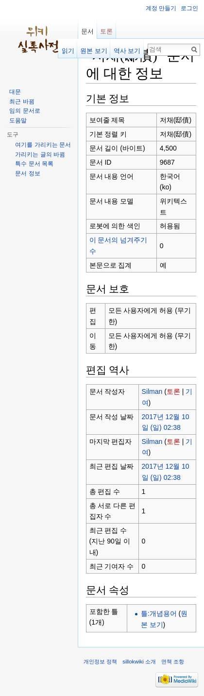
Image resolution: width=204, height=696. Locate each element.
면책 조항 (172, 661)
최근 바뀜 (21, 101)
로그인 (189, 8)
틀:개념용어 (159, 613)
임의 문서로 (24, 110)
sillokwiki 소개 (139, 661)
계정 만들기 (161, 8)
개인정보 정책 (100, 661)
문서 (87, 31)
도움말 (18, 120)
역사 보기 (127, 50)
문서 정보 (27, 173)
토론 (173, 391)
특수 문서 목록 (34, 163)
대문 (15, 91)
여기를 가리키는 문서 (43, 144)
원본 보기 (93, 50)
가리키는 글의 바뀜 (40, 154)
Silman (152, 391)
